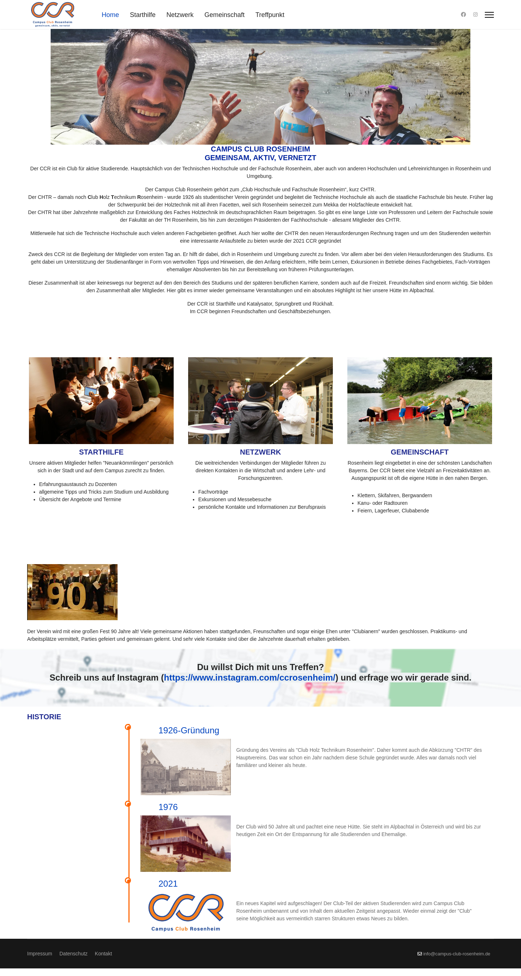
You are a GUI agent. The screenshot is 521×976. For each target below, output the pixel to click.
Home (110, 14)
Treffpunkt (269, 14)
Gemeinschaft (224, 14)
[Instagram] (475, 14)
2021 (341, 853)
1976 (245, 792)
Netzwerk (180, 14)
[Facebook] (463, 14)
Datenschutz (73, 961)
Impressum (39, 961)
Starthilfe (143, 14)
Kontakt (103, 961)
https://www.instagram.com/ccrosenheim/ (249, 677)
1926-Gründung (188, 730)
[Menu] (489, 14)
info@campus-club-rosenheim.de (456, 961)
